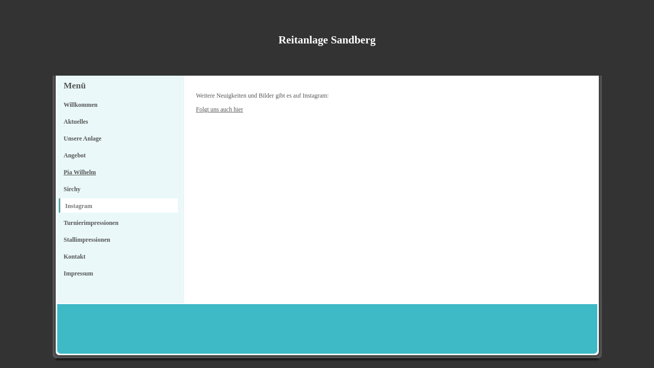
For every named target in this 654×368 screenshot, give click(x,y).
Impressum (79, 273)
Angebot (75, 155)
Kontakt (75, 256)
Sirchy (72, 189)
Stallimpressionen (87, 239)
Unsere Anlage (83, 138)
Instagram (78, 206)
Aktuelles (76, 121)
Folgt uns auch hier (219, 109)
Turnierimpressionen (91, 222)
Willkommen (81, 104)
